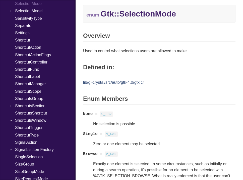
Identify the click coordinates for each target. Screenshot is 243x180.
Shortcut (22, 40)
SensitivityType (28, 18)
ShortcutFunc (27, 69)
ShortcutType (27, 135)
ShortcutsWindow (30, 120)
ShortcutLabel (27, 76)
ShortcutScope (28, 91)
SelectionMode (28, 4)
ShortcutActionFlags (33, 55)
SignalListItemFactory (34, 150)
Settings (22, 33)
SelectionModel (28, 11)
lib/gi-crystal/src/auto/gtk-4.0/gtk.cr (113, 82)
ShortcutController (31, 62)
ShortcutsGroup (29, 98)
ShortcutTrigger (29, 128)
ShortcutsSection (30, 106)
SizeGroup (24, 164)
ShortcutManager (30, 84)
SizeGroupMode (29, 172)
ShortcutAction (28, 47)
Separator (24, 26)
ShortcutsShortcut (31, 113)
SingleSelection (29, 157)
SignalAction (26, 142)
